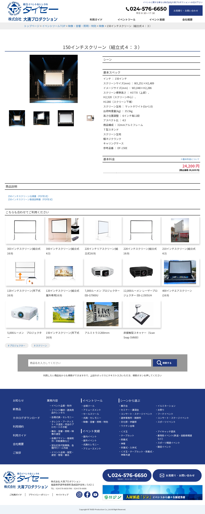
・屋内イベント (89, 436)
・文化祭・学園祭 (128, 421)
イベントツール (126, 19)
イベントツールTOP (53, 26)
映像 (101, 26)
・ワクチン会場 (126, 425)
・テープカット (126, 435)
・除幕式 (123, 439)
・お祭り (159, 409)
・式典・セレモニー (91, 417)
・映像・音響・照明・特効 (94, 421)
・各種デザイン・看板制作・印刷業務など (61, 439)
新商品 (17, 409)
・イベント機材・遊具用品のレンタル (61, 411)
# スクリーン (40, 345)
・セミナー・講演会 (129, 409)
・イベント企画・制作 (60, 405)
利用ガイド (96, 19)
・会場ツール (87, 405)
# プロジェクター (16, 345)
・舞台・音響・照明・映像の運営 (61, 432)
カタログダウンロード (26, 418)
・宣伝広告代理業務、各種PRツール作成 (61, 446)
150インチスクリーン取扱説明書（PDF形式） (31, 199)
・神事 (122, 443)
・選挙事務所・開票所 (130, 417)
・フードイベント (164, 413)
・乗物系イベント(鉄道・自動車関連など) (173, 437)
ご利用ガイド (15, 494)
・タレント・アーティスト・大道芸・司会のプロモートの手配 (61, 424)
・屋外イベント (89, 440)
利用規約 (18, 426)
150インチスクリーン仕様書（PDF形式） (29, 196)
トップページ (31, 26)
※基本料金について (190, 159)
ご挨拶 (17, 453)
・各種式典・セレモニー (61, 417)
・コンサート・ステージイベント (135, 413)
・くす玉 (123, 431)
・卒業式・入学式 (128, 447)
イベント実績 (157, 19)
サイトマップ (62, 494)
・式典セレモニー (90, 444)
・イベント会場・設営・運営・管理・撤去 (61, 453)
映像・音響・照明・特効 (82, 26)
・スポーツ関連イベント (167, 442)
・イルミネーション (165, 405)
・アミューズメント (91, 409)
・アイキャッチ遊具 (165, 431)
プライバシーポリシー (39, 494)
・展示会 (123, 405)
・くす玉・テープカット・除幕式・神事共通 (136, 453)
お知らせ (18, 400)
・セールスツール (90, 413)
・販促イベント (163, 446)
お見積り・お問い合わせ (185, 10)
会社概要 (187, 19)
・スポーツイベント (165, 421)
